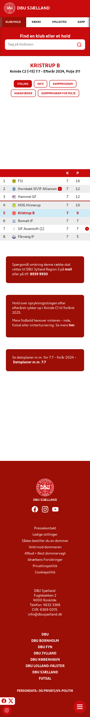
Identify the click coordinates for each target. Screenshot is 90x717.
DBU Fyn (45, 647)
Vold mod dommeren (45, 547)
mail (68, 269)
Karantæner (23, 93)
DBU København (45, 659)
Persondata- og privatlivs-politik (45, 690)
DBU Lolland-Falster (45, 666)
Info (40, 84)
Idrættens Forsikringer (45, 559)
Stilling (22, 84)
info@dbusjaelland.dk (45, 614)
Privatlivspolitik (45, 566)
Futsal (45, 678)
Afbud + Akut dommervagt (45, 553)
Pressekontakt (45, 528)
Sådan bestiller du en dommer (45, 541)
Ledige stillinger (45, 534)
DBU (45, 634)
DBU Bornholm (45, 640)
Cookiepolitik (45, 572)
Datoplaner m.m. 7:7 (29, 362)
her (71, 325)
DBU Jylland (45, 653)
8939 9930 (39, 274)
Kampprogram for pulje (58, 93)
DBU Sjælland (45, 672)
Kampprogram (63, 84)
